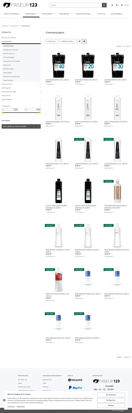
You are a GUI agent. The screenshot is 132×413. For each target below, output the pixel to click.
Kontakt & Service (24, 387)
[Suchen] (75, 5)
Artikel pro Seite (67, 41)
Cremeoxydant (8, 46)
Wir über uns (22, 380)
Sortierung (51, 41)
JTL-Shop (121, 410)
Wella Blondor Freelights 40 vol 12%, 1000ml (116, 251)
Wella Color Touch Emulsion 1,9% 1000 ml (57, 295)
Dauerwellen (7, 73)
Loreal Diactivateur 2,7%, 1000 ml (86, 163)
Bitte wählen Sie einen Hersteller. (15, 126)
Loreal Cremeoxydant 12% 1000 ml (58, 121)
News (20, 383)
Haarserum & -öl (9, 54)
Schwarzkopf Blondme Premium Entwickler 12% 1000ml (115, 206)
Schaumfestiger (8, 57)
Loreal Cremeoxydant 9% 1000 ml (115, 121)
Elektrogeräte (6, 88)
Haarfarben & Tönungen (11, 61)
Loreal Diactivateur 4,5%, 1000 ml (115, 163)
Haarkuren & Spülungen (11, 76)
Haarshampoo (8, 80)
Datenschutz (21, 406)
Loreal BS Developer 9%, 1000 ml (115, 80)
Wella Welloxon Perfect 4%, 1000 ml (116, 294)
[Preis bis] (30, 109)
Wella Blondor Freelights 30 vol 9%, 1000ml (87, 251)
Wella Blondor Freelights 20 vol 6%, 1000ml (58, 251)
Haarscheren (6, 96)
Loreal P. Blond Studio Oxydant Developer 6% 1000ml (56, 206)
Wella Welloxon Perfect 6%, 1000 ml (58, 338)
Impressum (11, 406)
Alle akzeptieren (111, 395)
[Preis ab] (8, 109)
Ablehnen (111, 405)
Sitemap (46, 387)
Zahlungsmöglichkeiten (26, 391)
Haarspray (6, 65)
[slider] (2, 112)
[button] (112, 5)
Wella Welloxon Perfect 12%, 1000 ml (87, 294)
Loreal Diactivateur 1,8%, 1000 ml (57, 163)
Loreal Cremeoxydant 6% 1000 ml (86, 121)
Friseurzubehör (7, 84)
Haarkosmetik (7, 41)
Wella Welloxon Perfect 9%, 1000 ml (87, 338)
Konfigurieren (111, 400)
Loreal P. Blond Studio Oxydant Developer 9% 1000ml (85, 206)
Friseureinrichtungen (9, 92)
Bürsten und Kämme (9, 38)
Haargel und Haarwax (10, 50)
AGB (44, 383)
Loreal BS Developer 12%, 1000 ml (57, 80)
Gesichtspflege (7, 99)
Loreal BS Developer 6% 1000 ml (86, 80)
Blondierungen (8, 69)
